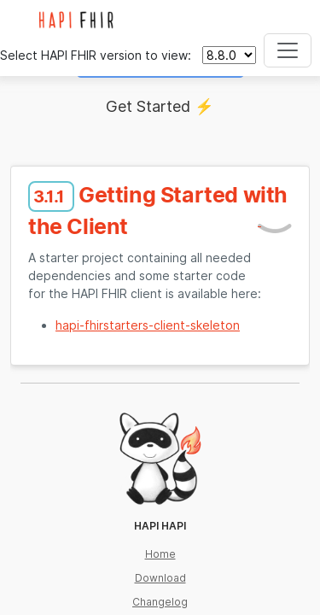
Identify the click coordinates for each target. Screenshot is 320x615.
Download (160, 577)
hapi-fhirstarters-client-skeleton (147, 325)
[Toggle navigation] (287, 50)
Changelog (160, 601)
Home (160, 554)
